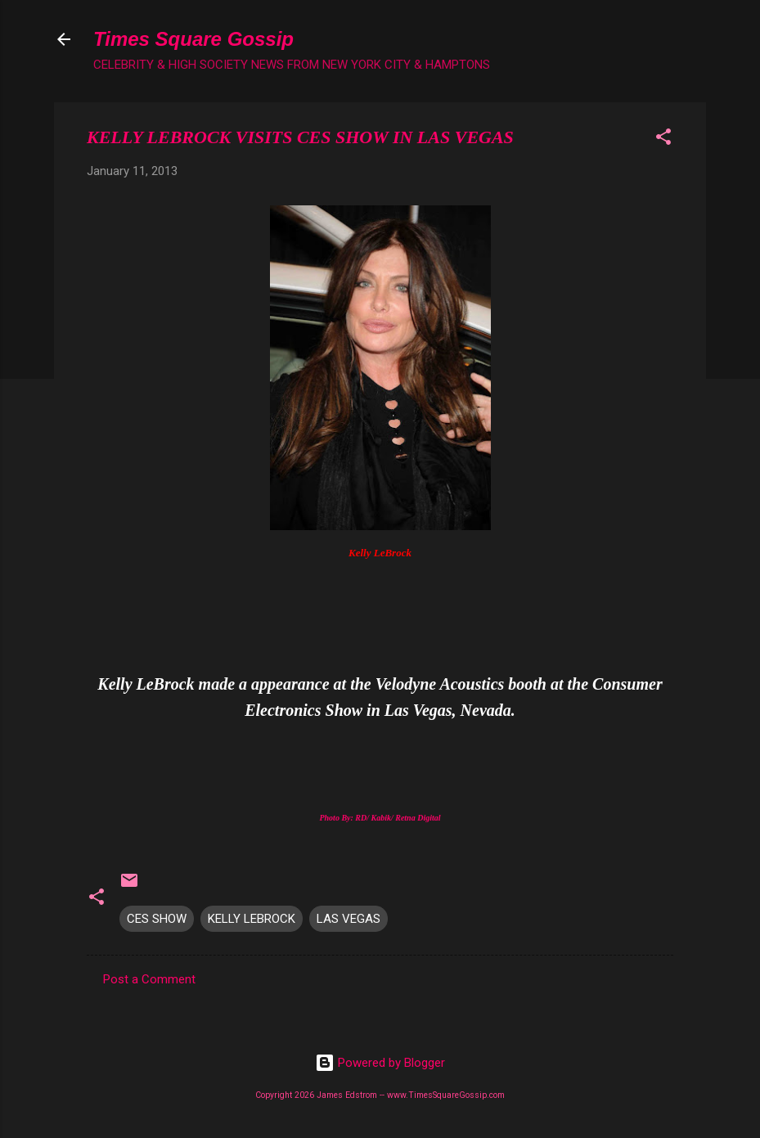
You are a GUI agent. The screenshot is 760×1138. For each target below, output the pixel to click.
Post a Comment (149, 979)
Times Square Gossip (193, 39)
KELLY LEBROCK (251, 918)
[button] (663, 139)
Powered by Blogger (380, 1062)
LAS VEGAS (348, 918)
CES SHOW (157, 918)
